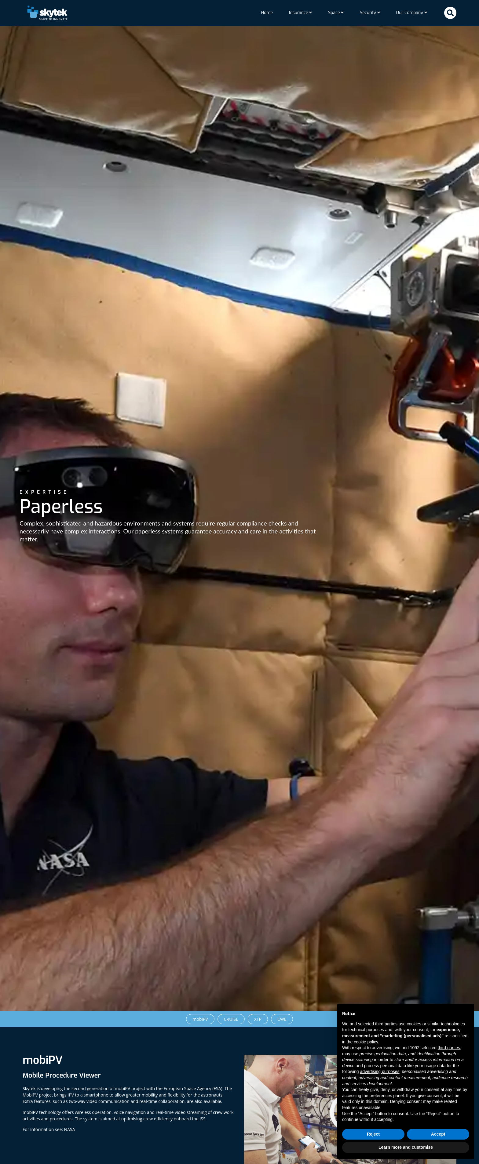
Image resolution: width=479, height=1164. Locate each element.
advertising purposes (379, 1071)
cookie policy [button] (366, 1041)
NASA (69, 1133)
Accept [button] (438, 1134)
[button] (450, 13)
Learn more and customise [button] (405, 1147)
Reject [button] (373, 1134)
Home (266, 13)
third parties (449, 1047)
